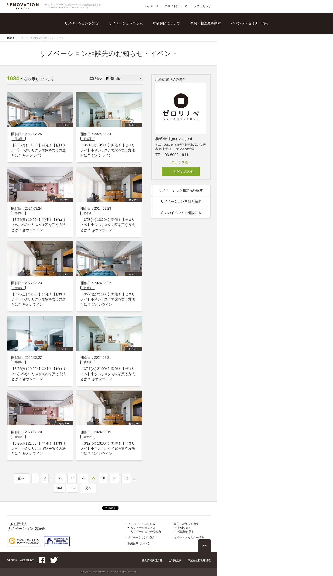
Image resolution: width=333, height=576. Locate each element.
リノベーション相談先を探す (181, 190)
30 (103, 478)
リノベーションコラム (126, 23)
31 (115, 478)
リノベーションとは (143, 527)
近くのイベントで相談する (181, 213)
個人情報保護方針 (152, 560)
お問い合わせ (202, 6)
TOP (9, 38)
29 (93, 478)
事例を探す (184, 527)
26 (60, 478)
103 (59, 488)
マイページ (151, 6)
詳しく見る (179, 162)
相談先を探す (185, 531)
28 (83, 478)
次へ (88, 488)
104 (72, 488)
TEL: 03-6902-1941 (171, 155)
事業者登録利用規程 (199, 560)
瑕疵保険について (166, 23)
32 (126, 478)
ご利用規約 (175, 560)
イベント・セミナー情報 (249, 23)
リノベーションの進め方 (146, 531)
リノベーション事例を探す (181, 201)
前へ (21, 478)
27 (72, 478)
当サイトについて (176, 6)
